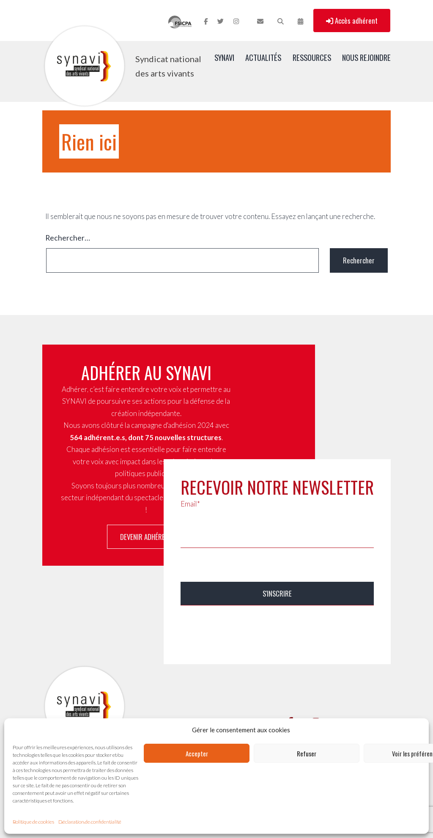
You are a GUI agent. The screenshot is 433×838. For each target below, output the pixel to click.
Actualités (263, 57)
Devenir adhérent (146, 536)
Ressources (312, 57)
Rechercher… (67, 237)
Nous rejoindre (366, 57)
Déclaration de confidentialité (89, 822)
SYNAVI (224, 57)
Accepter (197, 753)
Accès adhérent (352, 20)
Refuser (306, 753)
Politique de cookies (33, 822)
